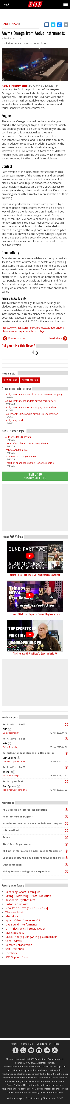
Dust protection (12, 864)
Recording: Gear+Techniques (15, 790)
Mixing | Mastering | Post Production (28, 896)
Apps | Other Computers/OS (22, 920)
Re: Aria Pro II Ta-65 (14, 724)
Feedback (11, 953)
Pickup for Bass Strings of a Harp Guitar (26, 871)
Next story (55, 338)
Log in (6, 4)
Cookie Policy (44, 1043)
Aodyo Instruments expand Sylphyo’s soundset (30, 407)
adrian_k (7, 771)
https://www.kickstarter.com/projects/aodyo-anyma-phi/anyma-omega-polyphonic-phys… (33, 329)
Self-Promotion (14, 949)
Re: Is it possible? (13, 781)
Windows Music (14, 912)
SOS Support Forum (17, 957)
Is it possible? (11, 830)
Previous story (17, 338)
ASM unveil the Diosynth (18, 437)
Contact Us (27, 1043)
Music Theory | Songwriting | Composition (31, 936)
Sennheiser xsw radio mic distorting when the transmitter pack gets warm (34, 857)
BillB (5, 729)
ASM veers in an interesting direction (25, 809)
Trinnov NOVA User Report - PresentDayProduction (35, 614)
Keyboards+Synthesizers (20, 900)
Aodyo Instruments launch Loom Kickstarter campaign (34, 394)
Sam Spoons (9, 757)
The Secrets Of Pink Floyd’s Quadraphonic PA (35, 653)
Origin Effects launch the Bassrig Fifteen (26, 443)
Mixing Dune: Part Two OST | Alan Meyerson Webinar (35, 575)
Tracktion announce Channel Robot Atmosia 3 (29, 463)
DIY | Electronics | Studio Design (25, 928)
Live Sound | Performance (14, 761)
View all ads (10, 380)
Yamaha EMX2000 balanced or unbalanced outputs (32, 823)
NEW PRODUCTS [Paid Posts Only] (26, 908)
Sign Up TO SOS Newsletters (35, 476)
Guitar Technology (10, 733)
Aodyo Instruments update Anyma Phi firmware (30, 401)
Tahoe (6, 837)
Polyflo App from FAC (16, 450)
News (15, 24)
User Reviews (13, 941)
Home (5, 24)
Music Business (14, 932)
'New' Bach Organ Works (17, 844)
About (14, 1043)
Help (57, 1043)
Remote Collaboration (18, 945)
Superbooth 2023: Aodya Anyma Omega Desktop (31, 414)
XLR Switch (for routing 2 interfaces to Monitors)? (32, 851)
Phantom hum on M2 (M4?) (18, 816)
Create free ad (30, 380)
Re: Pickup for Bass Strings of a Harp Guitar (28, 753)
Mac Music (11, 916)
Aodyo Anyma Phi (14, 420)
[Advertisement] (35, 508)
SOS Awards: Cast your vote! (20, 456)
